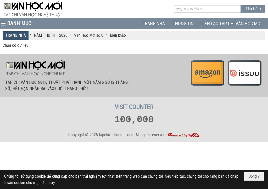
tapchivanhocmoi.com (117, 134)
